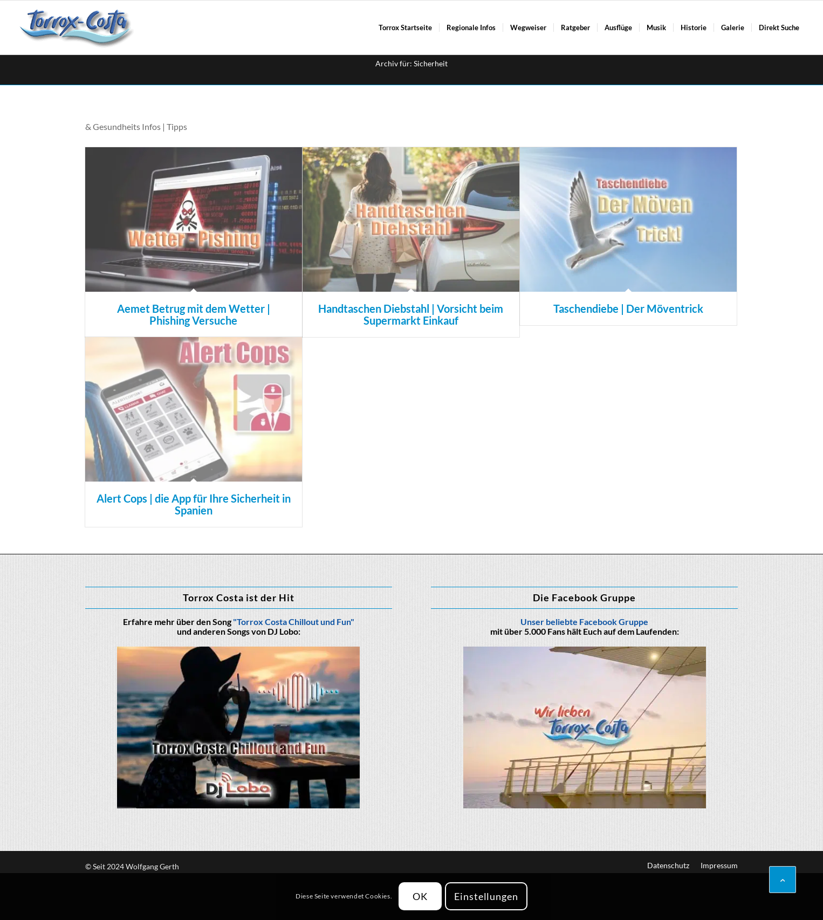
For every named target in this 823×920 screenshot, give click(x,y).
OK (420, 896)
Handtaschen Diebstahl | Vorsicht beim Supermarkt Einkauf (410, 314)
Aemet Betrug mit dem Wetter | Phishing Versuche (193, 314)
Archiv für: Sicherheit (411, 63)
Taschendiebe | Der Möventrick (628, 308)
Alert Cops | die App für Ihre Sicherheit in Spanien (194, 504)
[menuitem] (405, 27)
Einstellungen (486, 896)
